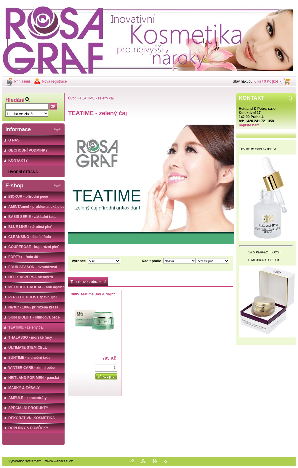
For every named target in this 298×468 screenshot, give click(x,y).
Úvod (72, 98)
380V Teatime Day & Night (93, 294)
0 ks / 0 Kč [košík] (268, 81)
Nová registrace (54, 81)
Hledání (15, 100)
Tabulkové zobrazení (88, 281)
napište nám (249, 125)
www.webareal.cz (59, 461)
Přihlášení (22, 81)
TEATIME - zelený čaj (96, 98)
